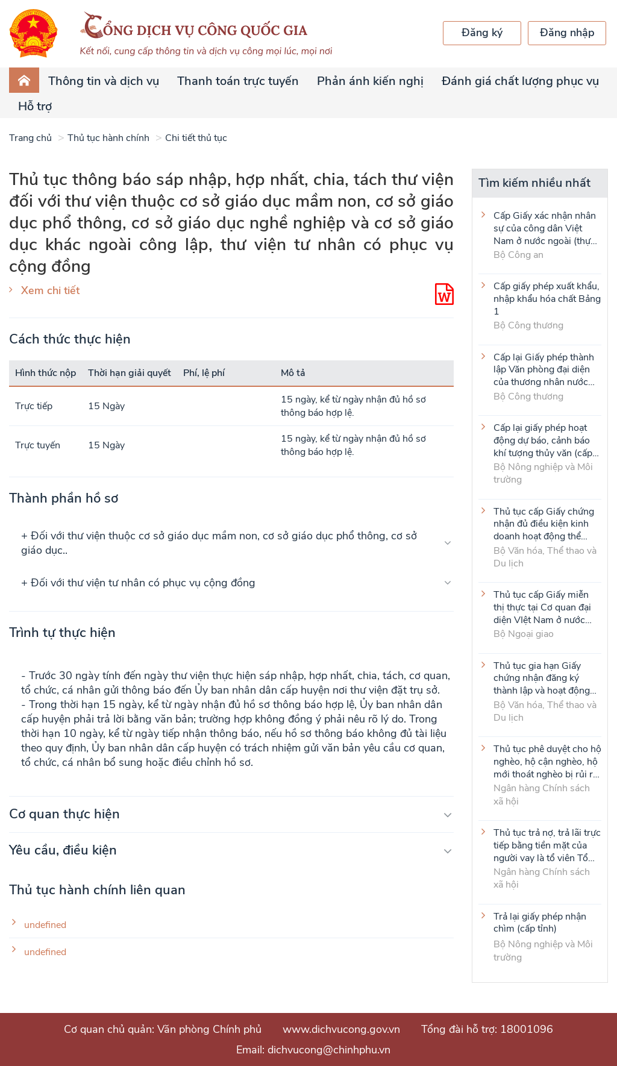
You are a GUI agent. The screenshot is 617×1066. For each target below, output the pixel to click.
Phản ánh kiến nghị (370, 81)
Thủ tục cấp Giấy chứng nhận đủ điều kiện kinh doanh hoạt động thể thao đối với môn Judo (543, 524)
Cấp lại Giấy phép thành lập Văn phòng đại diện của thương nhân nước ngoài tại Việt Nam (543, 369)
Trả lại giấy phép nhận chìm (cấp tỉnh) (539, 923)
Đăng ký (482, 32)
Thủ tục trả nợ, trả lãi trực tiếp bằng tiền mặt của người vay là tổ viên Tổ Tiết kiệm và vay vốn (547, 845)
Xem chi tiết (50, 290)
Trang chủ (30, 138)
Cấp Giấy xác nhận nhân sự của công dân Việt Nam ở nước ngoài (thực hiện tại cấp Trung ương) (545, 228)
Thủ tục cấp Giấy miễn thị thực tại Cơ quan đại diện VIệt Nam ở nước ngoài (542, 607)
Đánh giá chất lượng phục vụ (520, 81)
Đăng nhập (567, 32)
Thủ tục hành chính (108, 138)
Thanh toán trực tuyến (238, 81)
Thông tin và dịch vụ (103, 81)
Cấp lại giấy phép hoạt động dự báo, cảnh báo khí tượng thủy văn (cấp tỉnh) (542, 440)
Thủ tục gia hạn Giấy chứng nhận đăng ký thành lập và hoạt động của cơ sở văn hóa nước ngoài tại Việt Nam (543, 678)
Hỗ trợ (35, 106)
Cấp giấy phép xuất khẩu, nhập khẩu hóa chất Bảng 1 (547, 298)
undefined (45, 925)
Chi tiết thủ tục (196, 138)
